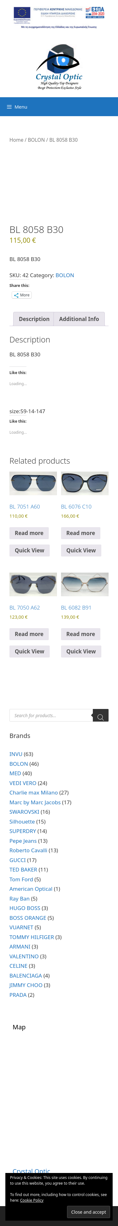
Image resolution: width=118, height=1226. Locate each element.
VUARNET (21, 927)
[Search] (101, 715)
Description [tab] (34, 319)
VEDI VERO (23, 783)
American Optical (31, 888)
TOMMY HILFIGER (31, 937)
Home (16, 139)
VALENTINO (24, 956)
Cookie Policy (31, 1200)
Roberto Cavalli (28, 850)
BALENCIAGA (25, 975)
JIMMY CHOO (25, 985)
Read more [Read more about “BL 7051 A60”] (29, 533)
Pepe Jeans (23, 840)
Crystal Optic (31, 1171)
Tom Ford (21, 879)
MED (15, 773)
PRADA (18, 994)
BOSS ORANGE (27, 917)
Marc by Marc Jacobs (35, 802)
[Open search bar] (111, 106)
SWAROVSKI (24, 811)
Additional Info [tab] (79, 319)
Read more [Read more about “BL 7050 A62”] (29, 634)
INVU (15, 754)
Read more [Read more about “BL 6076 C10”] (80, 533)
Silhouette (22, 821)
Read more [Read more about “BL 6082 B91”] (80, 634)
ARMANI (19, 946)
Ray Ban (19, 898)
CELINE (18, 965)
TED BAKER (23, 869)
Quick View (29, 550)
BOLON (36, 139)
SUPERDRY (22, 831)
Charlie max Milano (33, 792)
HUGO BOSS (24, 908)
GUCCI (17, 860)
